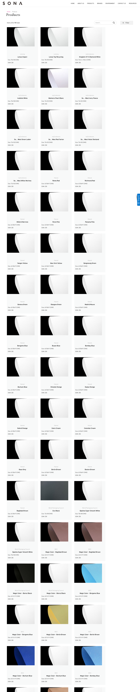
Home (72, 3)
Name (38, 670)
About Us (81, 3)
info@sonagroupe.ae (18, 683)
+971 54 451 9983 (22, 679)
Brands (99, 3)
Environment (110, 3)
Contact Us (122, 3)
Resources (132, 3)
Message (39, 674)
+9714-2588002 (16, 677)
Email (38, 672)
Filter (127, 23)
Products (90, 3)
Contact (79, 680)
